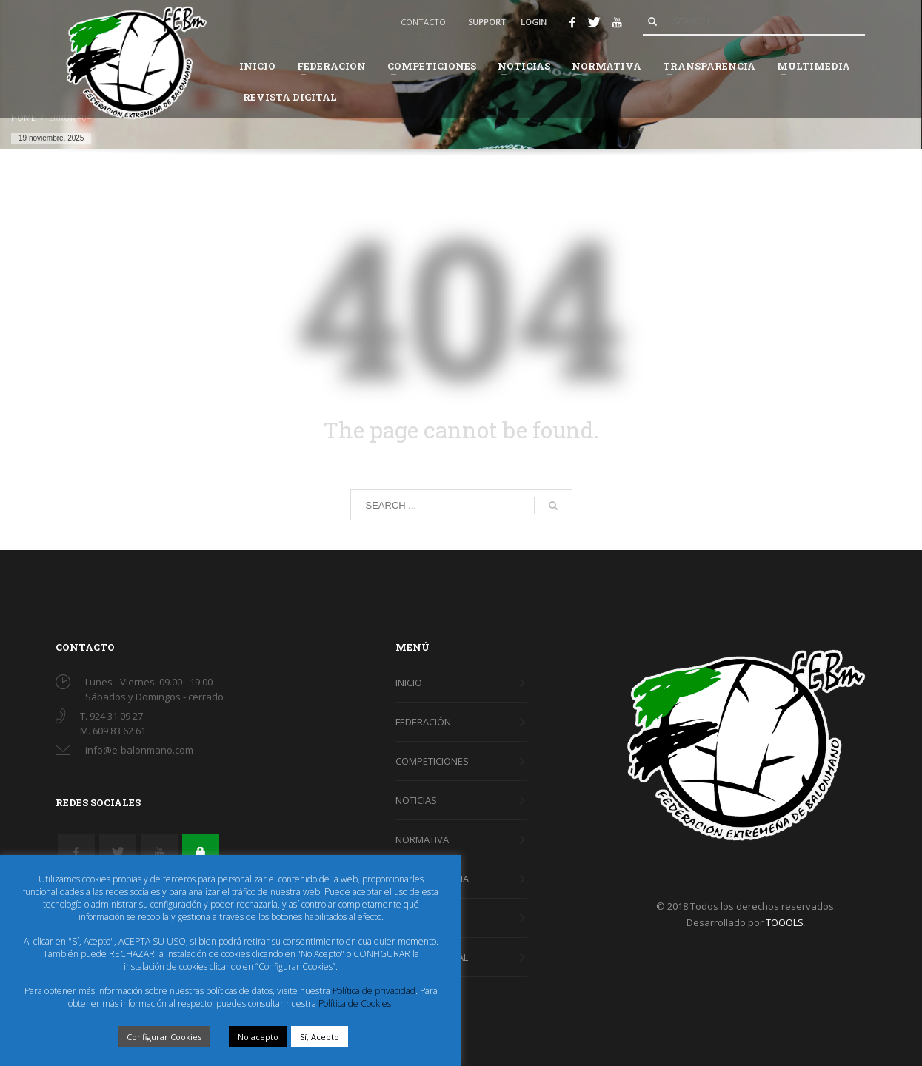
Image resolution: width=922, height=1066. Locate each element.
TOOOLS (785, 922)
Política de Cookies (354, 1003)
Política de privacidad (374, 991)
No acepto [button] (258, 1036)
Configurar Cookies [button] (164, 1036)
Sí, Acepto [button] (319, 1036)
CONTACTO (423, 21)
